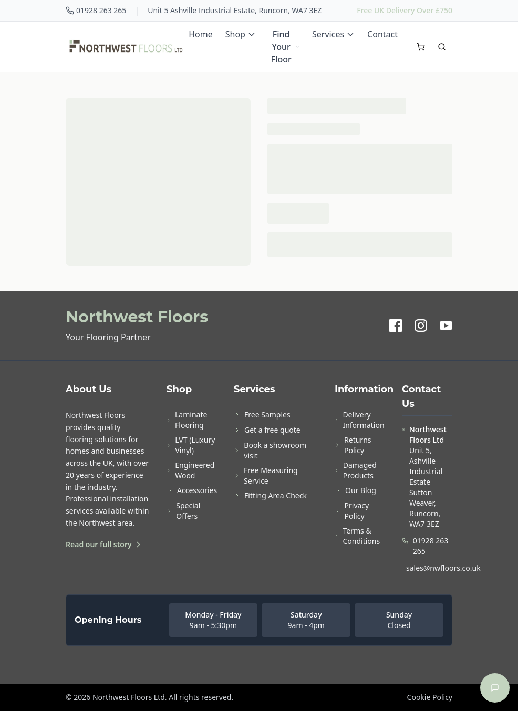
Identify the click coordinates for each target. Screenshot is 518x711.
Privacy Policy (352, 510)
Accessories (192, 490)
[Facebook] (395, 325)
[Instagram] (421, 325)
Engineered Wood (190, 470)
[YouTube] (446, 325)
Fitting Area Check (270, 495)
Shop (240, 34)
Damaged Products (356, 470)
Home (201, 34)
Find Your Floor (285, 46)
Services (333, 34)
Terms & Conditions (357, 536)
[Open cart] (420, 46)
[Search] (441, 46)
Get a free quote (267, 430)
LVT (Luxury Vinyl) (191, 445)
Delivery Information (360, 420)
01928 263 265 (96, 10)
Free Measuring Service (266, 475)
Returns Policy (353, 445)
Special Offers (183, 510)
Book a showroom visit (270, 450)
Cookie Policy (429, 697)
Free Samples (262, 415)
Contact (382, 34)
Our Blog (355, 490)
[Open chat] (495, 688)
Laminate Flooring (187, 420)
